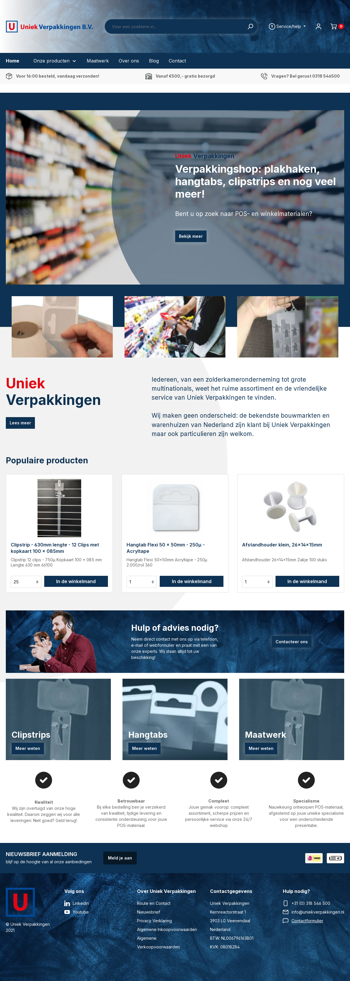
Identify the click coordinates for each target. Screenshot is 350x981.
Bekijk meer (191, 236)
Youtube (81, 911)
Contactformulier (307, 920)
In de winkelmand (76, 581)
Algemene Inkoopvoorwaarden (167, 929)
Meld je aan (120, 857)
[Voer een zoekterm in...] (174, 26)
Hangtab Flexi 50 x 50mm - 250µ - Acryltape (166, 548)
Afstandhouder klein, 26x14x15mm (282, 545)
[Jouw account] (319, 26)
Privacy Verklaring (154, 920)
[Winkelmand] (335, 26)
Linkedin (81, 903)
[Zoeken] (250, 26)
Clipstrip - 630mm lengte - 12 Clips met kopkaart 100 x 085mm (55, 548)
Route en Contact (153, 903)
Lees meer (20, 422)
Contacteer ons (292, 641)
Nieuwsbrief (148, 911)
